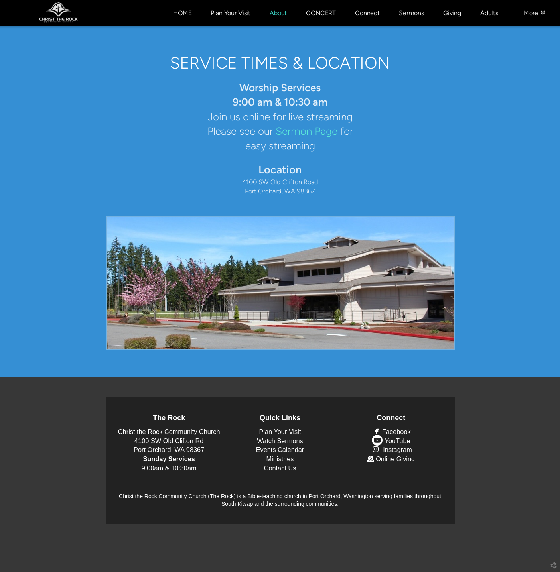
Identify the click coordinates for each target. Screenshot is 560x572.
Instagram (391, 449)
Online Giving (391, 458)
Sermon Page (306, 131)
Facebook (391, 431)
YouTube (391, 440)
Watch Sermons (280, 440)
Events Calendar (280, 449)
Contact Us (280, 468)
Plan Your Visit (280, 431)
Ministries (280, 458)
